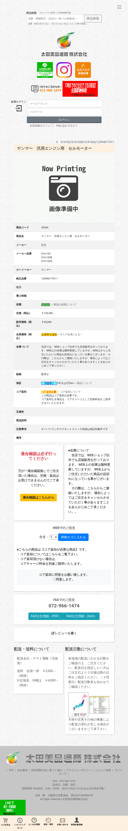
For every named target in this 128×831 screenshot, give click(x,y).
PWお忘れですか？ (67, 125)
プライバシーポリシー (79, 770)
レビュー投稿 (103, 770)
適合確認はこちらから (38, 497)
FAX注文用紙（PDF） (46, 616)
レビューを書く (64, 633)
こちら (53, 554)
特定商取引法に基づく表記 (46, 770)
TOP (11, 770)
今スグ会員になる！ (71, 334)
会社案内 (22, 770)
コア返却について (70, 391)
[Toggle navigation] (119, 7)
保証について (84, 383)
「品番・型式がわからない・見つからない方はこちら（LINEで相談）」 (57, 24)
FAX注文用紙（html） (81, 616)
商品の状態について (65, 304)
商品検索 (31, 12)
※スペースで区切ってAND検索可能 (55, 13)
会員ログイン (18, 101)
